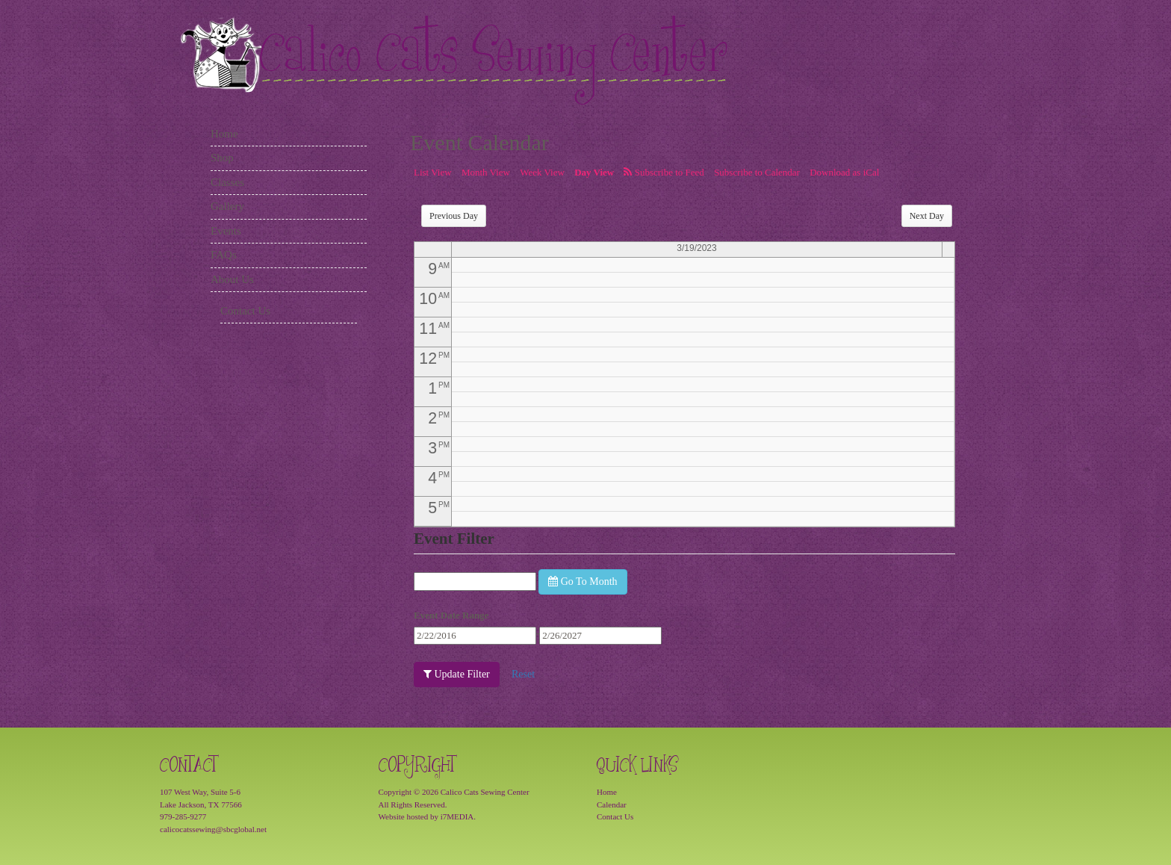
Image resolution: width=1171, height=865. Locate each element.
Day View (594, 172)
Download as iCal (844, 172)
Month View (486, 172)
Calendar (612, 804)
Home (224, 134)
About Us (232, 279)
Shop (222, 158)
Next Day (927, 216)
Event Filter (454, 539)
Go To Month (582, 581)
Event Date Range (451, 615)
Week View (542, 172)
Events (226, 231)
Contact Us (245, 311)
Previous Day (453, 216)
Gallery (227, 206)
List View (433, 172)
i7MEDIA (457, 816)
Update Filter (456, 674)
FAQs (224, 255)
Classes (227, 182)
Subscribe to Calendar (757, 172)
